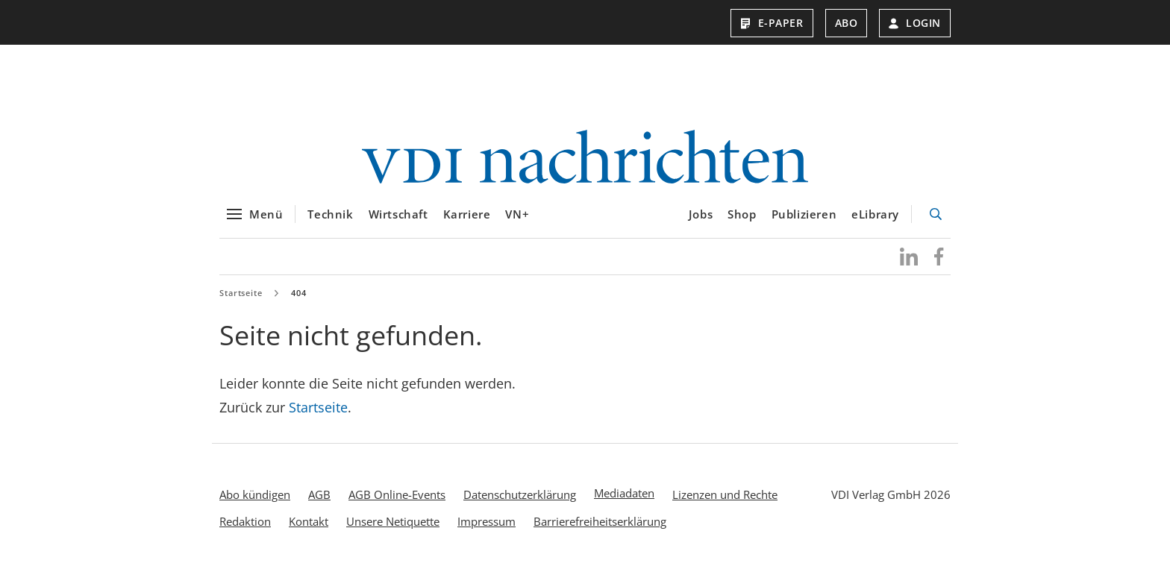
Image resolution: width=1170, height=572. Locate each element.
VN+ (517, 214)
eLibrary (875, 214)
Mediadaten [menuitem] (624, 492)
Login (915, 23)
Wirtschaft (398, 214)
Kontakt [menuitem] (308, 521)
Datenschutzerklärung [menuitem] (519, 494)
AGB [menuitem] (319, 494)
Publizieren (804, 214)
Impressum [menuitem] (486, 521)
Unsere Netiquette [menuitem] (392, 521)
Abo (846, 23)
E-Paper (772, 23)
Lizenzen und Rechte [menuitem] (725, 494)
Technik (330, 214)
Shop (742, 214)
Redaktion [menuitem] (245, 521)
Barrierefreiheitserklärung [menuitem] (600, 521)
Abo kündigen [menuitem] (254, 494)
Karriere (467, 214)
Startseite (241, 292)
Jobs (701, 214)
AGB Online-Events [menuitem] (396, 494)
